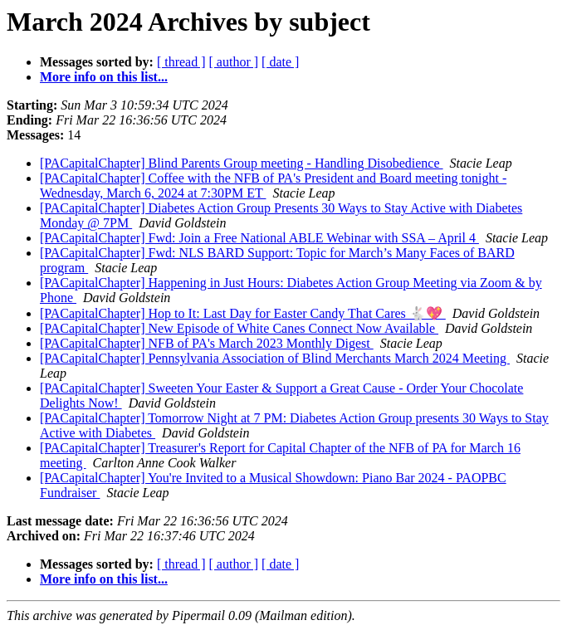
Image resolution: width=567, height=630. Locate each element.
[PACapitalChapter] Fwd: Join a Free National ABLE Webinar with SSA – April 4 (259, 238)
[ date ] (280, 62)
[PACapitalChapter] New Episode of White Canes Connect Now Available (239, 328)
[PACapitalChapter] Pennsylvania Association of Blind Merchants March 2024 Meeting (275, 358)
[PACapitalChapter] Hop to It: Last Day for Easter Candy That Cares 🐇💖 (243, 313)
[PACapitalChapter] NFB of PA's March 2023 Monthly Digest (207, 343)
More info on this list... (104, 77)
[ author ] (234, 62)
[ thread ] (181, 62)
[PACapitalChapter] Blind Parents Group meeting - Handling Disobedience (241, 163)
